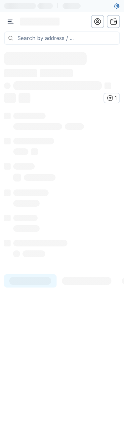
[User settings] (116, 6)
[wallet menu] (113, 21)
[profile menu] (97, 21)
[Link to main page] (40, 22)
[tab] (30, 281)
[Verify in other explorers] (111, 98)
